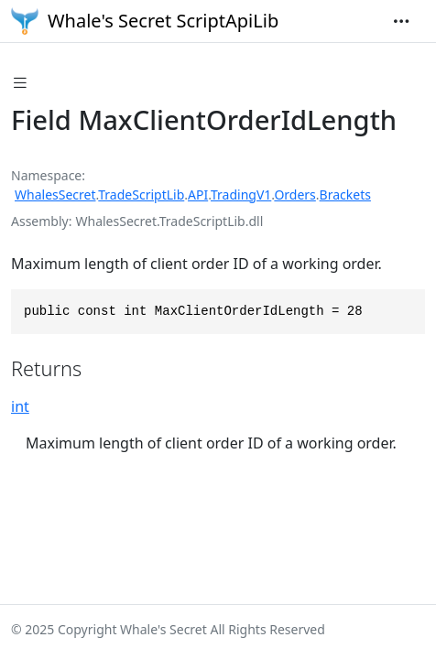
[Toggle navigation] (401, 21)
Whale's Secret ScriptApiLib (144, 21)
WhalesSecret (55, 194)
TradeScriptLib (141, 194)
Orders (294, 194)
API (198, 194)
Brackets (345, 194)
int (20, 406)
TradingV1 (241, 194)
